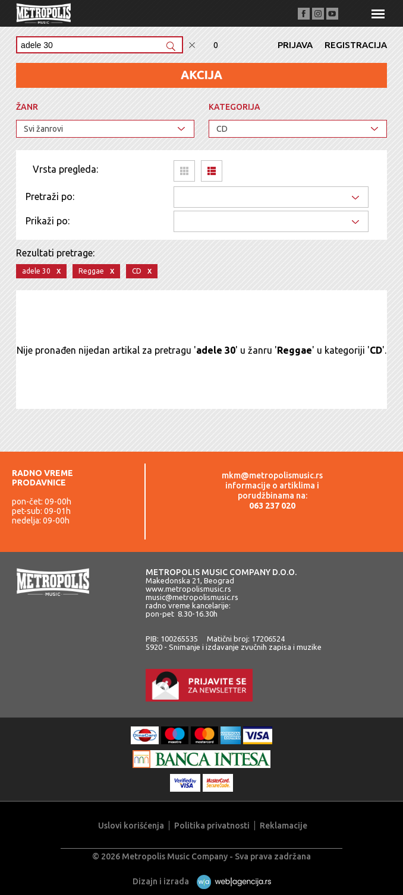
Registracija (356, 45)
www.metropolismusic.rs (188, 589)
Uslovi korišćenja (131, 825)
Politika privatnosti (212, 825)
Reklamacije (283, 825)
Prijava (295, 45)
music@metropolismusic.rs (192, 597)
